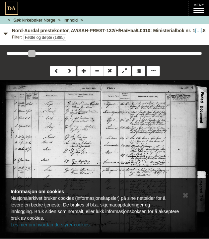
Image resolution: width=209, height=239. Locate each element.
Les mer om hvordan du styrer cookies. (51, 224)
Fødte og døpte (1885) (45, 37)
